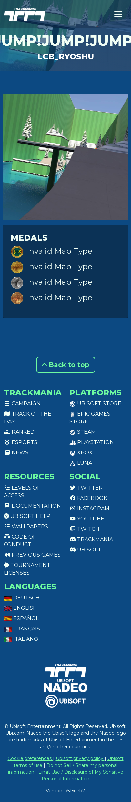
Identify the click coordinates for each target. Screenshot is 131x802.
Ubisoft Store (95, 404)
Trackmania (91, 539)
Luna (80, 463)
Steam (82, 432)
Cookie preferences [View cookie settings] (30, 758)
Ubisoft (85, 550)
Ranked (19, 432)
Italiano (21, 639)
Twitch (84, 529)
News (16, 453)
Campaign (22, 404)
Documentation (32, 506)
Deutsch (22, 598)
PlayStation (91, 442)
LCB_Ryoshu (65, 56)
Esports (20, 442)
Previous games (32, 555)
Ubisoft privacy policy (80, 758)
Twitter (86, 488)
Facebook (88, 498)
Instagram (89, 508)
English (20, 608)
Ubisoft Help (27, 516)
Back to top (65, 365)
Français (22, 629)
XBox (81, 453)
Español (21, 618)
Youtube (86, 519)
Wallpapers (26, 526)
